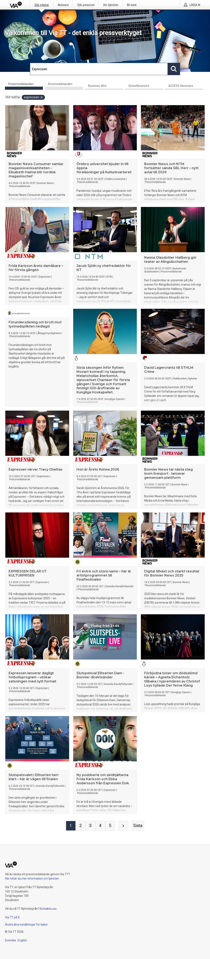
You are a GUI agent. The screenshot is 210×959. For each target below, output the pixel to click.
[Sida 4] (100, 826)
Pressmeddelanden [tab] (21, 84)
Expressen (33, 97)
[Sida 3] (90, 826)
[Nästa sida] (123, 826)
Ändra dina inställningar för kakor (26, 924)
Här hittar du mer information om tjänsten (32, 878)
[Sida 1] (71, 826)
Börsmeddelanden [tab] (60, 84)
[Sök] (99, 69)
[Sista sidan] (137, 826)
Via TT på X (12, 917)
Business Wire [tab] (97, 86)
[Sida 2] (81, 826)
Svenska (10, 940)
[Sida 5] (110, 826)
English (22, 940)
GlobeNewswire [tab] (138, 86)
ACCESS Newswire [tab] (180, 86)
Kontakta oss (48, 908)
